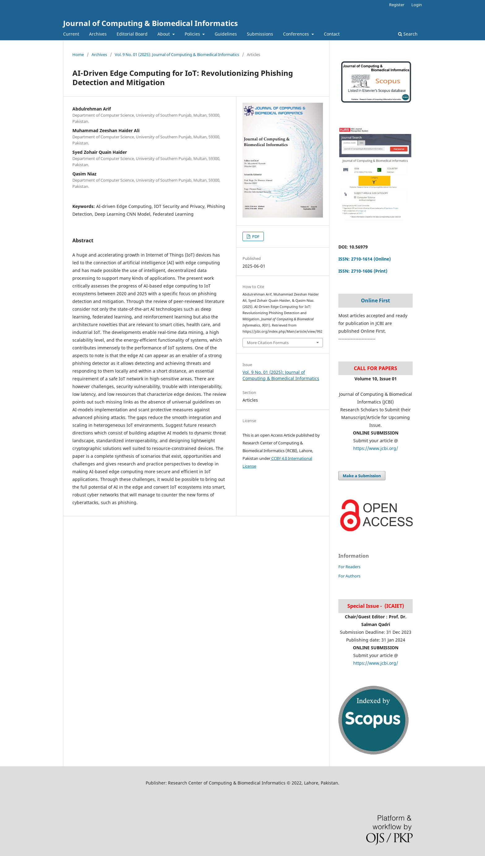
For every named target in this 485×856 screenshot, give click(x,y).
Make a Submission (362, 475)
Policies (193, 34)
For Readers (349, 566)
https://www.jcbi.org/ (375, 448)
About (164, 34)
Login (416, 4)
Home (78, 54)
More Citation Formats (268, 342)
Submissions (260, 34)
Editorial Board (132, 34)
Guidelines (226, 34)
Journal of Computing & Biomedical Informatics (150, 23)
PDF (255, 236)
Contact (332, 34)
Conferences (296, 34)
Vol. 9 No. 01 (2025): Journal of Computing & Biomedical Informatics (177, 54)
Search (408, 34)
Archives (98, 34)
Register (396, 4)
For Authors (349, 576)
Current (71, 34)
